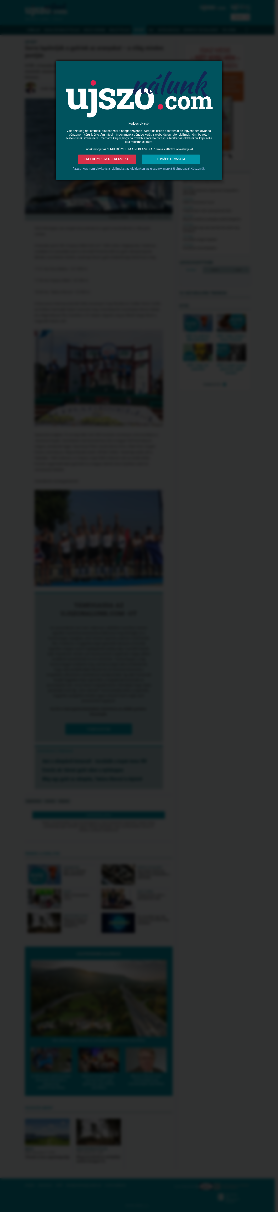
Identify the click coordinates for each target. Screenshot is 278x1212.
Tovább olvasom (171, 159)
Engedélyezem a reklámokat (107, 159)
